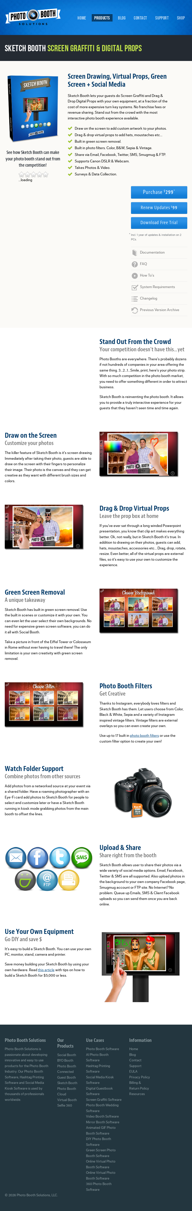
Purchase (159, 192)
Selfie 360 (64, 1105)
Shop (181, 17)
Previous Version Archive (159, 310)
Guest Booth (66, 1077)
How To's (147, 275)
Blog (122, 17)
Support (162, 17)
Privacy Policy (139, 1077)
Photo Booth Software (102, 1049)
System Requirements (157, 287)
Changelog (148, 298)
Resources (137, 1094)
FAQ (143, 264)
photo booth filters (144, 736)
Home (82, 17)
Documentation (152, 252)
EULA (133, 1071)
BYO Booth (65, 1060)
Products (102, 17)
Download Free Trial (159, 223)
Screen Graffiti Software (104, 1100)
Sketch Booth (67, 1083)
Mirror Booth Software (102, 1122)
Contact (140, 17)
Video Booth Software (102, 1116)
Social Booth (66, 1055)
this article (46, 970)
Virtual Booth (67, 1100)
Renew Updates (159, 208)
